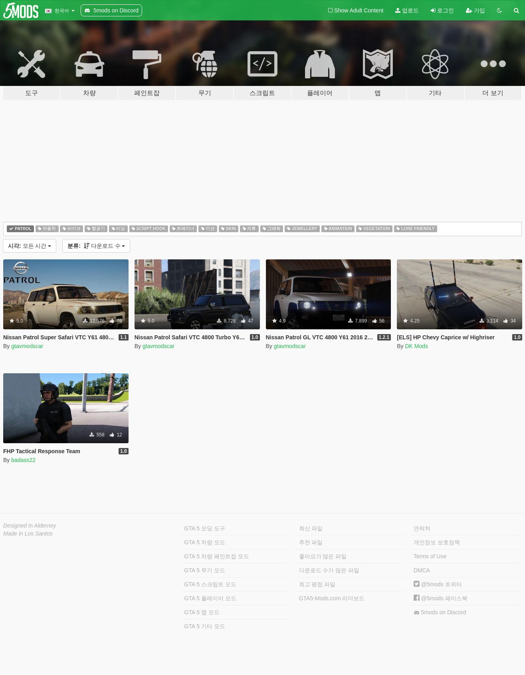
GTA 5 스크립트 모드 (210, 584)
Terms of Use (430, 556)
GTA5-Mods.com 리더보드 (332, 598)
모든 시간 (29, 246)
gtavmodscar (27, 346)
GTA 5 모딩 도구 (204, 528)
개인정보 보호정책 (437, 542)
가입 (475, 10)
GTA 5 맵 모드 (201, 612)
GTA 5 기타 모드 (204, 626)
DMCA (422, 570)
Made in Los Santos (28, 533)
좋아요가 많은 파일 (323, 556)
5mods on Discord (440, 612)
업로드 (407, 10)
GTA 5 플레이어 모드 (210, 598)
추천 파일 (311, 542)
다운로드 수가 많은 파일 (329, 570)
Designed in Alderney (29, 525)
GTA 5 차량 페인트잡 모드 (216, 556)
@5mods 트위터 (438, 584)
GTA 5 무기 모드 (204, 570)
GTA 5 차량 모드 (204, 542)
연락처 (422, 528)
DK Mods (416, 346)
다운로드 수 (96, 246)
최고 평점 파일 (317, 584)
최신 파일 (311, 528)
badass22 (23, 460)
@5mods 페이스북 (441, 598)
